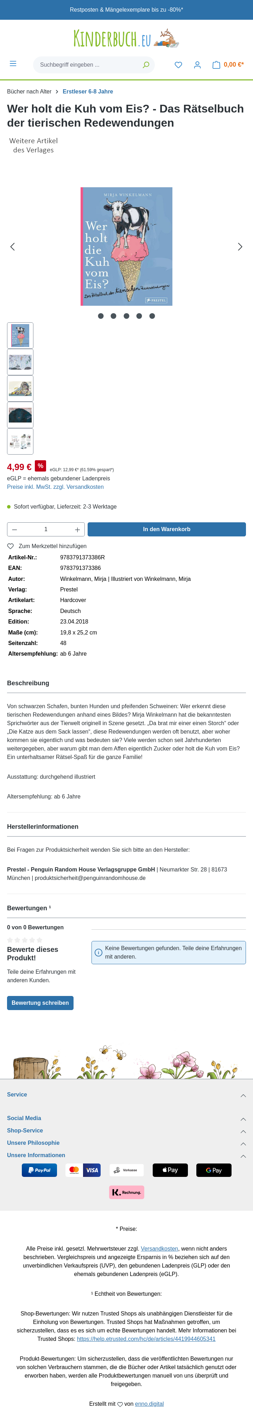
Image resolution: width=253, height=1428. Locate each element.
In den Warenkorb (167, 529)
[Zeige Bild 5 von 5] (152, 316)
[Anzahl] (46, 529)
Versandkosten (159, 1249)
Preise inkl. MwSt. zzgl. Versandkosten (55, 487)
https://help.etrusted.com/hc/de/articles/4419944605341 (146, 1339)
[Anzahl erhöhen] (77, 529)
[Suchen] (146, 64)
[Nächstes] (240, 246)
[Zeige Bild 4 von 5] (139, 316)
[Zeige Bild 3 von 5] (126, 316)
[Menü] (13, 63)
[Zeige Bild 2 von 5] (113, 316)
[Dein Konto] (197, 65)
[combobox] (85, 64)
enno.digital (149, 1404)
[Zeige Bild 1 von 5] (100, 316)
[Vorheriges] (12, 246)
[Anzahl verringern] (14, 529)
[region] (126, 313)
